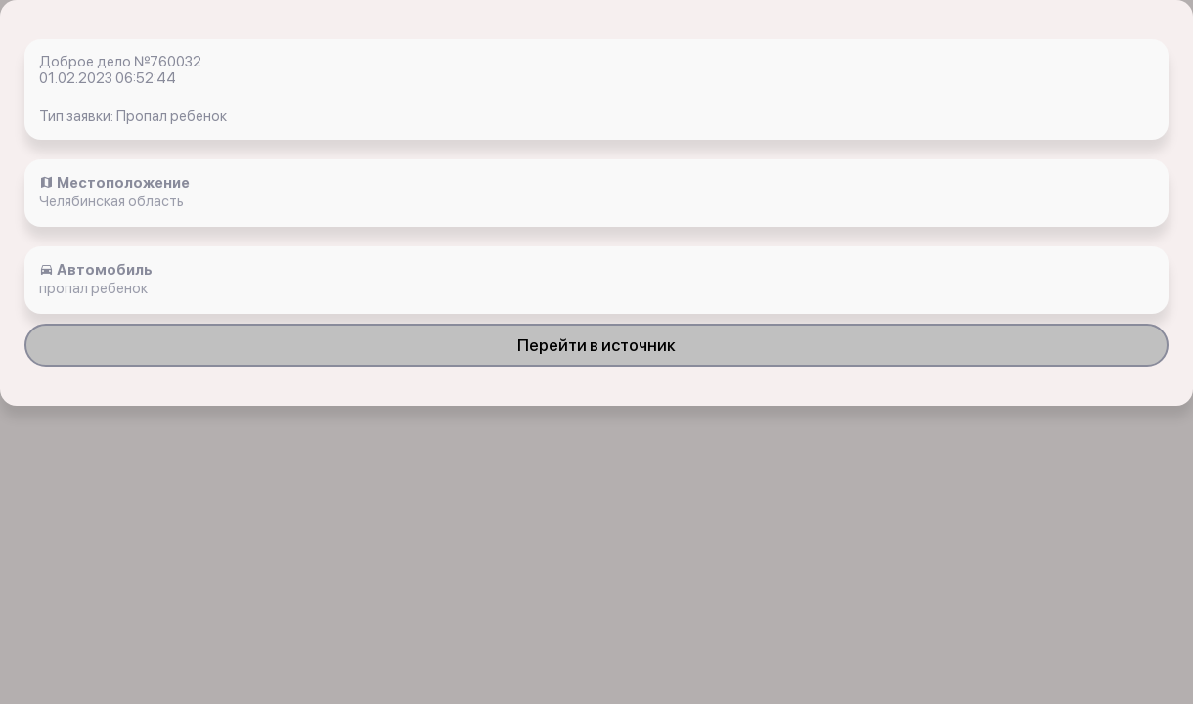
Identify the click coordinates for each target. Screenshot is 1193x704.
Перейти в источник (596, 345)
